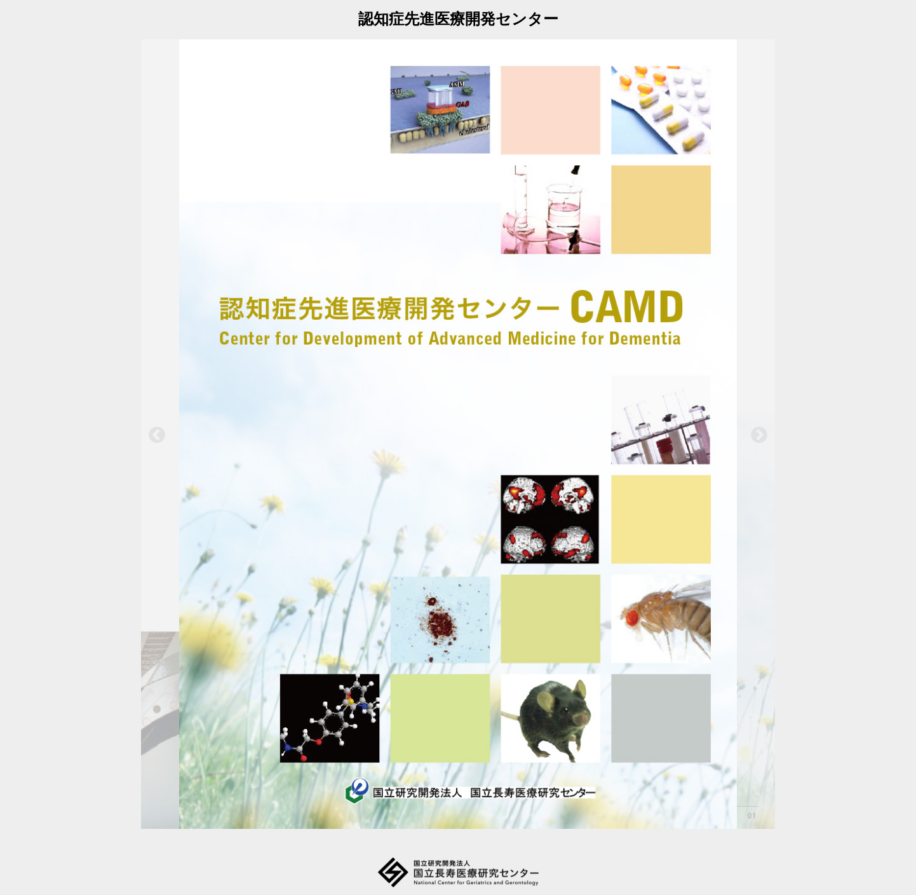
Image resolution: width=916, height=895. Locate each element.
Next (759, 435)
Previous (156, 435)
